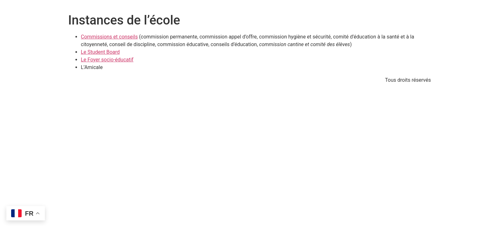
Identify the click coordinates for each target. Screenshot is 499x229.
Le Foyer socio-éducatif (107, 60)
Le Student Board (100, 52)
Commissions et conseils (109, 37)
